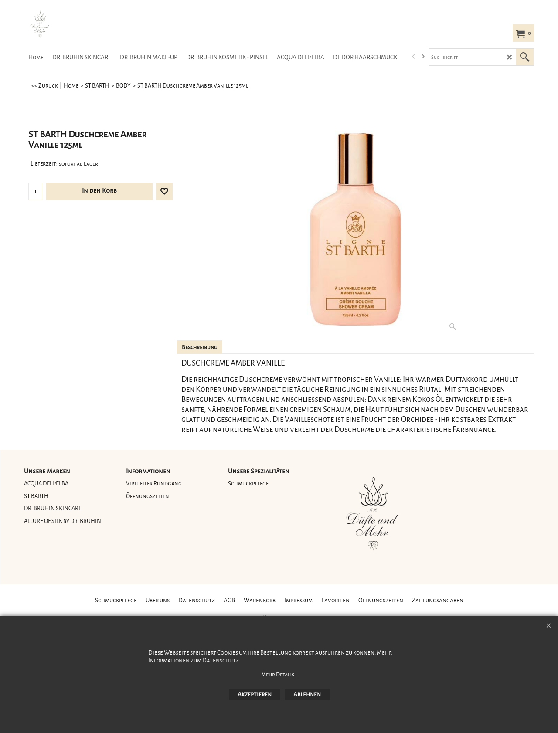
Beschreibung (199, 347)
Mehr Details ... (280, 675)
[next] (422, 57)
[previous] (414, 57)
